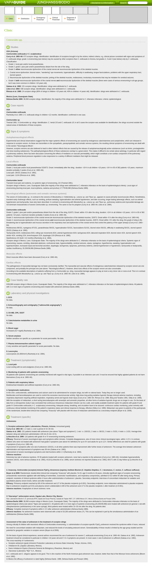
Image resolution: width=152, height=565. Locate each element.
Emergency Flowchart (40, 19)
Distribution (25, 19)
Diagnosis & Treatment (71, 19)
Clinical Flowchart (56, 19)
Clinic (11, 19)
